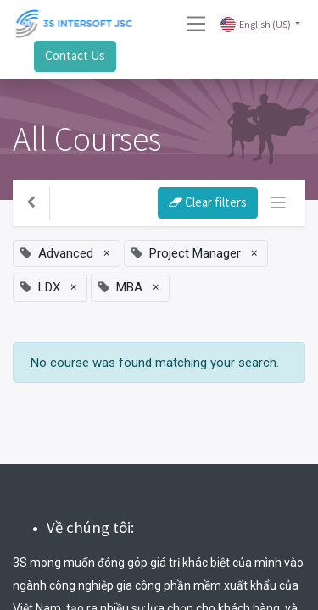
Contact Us (75, 55)
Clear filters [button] (208, 202)
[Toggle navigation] (279, 203)
